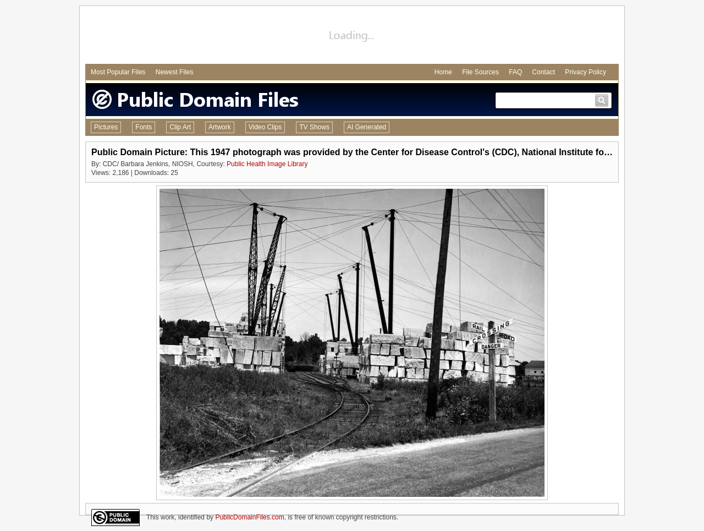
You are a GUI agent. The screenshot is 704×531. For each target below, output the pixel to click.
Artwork (219, 127)
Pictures (106, 127)
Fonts (143, 127)
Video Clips (265, 127)
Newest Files (175, 72)
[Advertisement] (352, 36)
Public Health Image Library (267, 164)
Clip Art (180, 127)
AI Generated (366, 127)
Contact (543, 72)
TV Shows (314, 127)
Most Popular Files (118, 72)
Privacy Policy (585, 72)
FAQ (515, 72)
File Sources (480, 72)
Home (443, 72)
